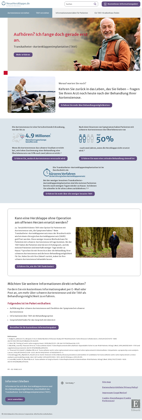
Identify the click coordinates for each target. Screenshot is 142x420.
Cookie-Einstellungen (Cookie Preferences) (116, 400)
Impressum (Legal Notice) (114, 394)
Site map (106, 383)
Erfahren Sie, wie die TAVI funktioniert (35, 268)
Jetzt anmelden (15, 400)
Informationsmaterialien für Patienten (72, 14)
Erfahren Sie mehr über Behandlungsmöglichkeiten (85, 106)
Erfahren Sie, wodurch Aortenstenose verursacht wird (40, 160)
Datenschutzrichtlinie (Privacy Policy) (120, 388)
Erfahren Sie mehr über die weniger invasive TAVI (69, 195)
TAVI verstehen (42, 14)
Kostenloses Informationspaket (121, 4)
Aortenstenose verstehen (18, 14)
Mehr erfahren (23, 56)
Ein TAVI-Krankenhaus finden (107, 14)
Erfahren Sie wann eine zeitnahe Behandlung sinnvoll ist (108, 160)
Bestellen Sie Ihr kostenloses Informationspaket (33, 329)
